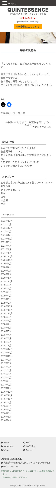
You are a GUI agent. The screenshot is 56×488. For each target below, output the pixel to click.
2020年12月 (7, 256)
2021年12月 (7, 235)
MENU (12, 3)
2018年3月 (6, 338)
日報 (3, 197)
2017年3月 (6, 381)
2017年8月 (6, 363)
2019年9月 (6, 285)
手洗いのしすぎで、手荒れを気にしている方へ (28, 123)
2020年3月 (6, 270)
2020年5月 (6, 263)
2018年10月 (7, 313)
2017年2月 (6, 384)
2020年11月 (7, 260)
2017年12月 (7, 349)
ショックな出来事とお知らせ (16, 165)
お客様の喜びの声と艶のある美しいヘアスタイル (27, 182)
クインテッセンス (10, 189)
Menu (5, 450)
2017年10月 (7, 356)
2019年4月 (6, 295)
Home (5, 442)
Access (27, 450)
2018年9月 (6, 317)
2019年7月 (6, 288)
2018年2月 (6, 342)
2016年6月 (6, 413)
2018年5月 (6, 331)
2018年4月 (6, 335)
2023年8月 (6, 224)
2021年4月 (6, 246)
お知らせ (5, 186)
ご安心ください (40, 127)
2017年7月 (6, 367)
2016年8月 (6, 406)
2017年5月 (6, 374)
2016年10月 (7, 399)
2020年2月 (6, 274)
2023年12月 (7, 221)
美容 (3, 204)
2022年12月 (7, 228)
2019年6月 (6, 292)
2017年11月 (7, 352)
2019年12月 (7, 281)
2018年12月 (7, 306)
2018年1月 (6, 345)
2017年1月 (6, 388)
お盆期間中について (11, 151)
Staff (26, 442)
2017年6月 (6, 370)
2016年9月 (6, 402)
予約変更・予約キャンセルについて (20, 162)
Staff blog (29, 446)
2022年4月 (6, 231)
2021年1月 (6, 253)
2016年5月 (6, 416)
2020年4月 (6, 267)
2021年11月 (7, 238)
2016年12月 (7, 392)
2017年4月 (6, 377)
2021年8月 (6, 242)
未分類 (21, 113)
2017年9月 (6, 359)
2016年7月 (6, 409)
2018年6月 (6, 327)
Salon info (7, 446)
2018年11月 (7, 310)
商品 (3, 193)
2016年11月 (7, 395)
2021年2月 (6, 249)
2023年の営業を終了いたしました (19, 148)
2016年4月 (6, 420)
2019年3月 (6, 299)
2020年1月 (6, 278)
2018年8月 (6, 320)
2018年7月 (6, 324)
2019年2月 (6, 302)
